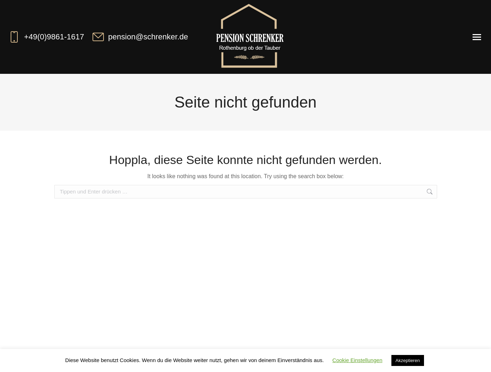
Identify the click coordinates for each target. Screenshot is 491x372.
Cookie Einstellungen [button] (358, 360)
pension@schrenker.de (139, 37)
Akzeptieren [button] (408, 360)
